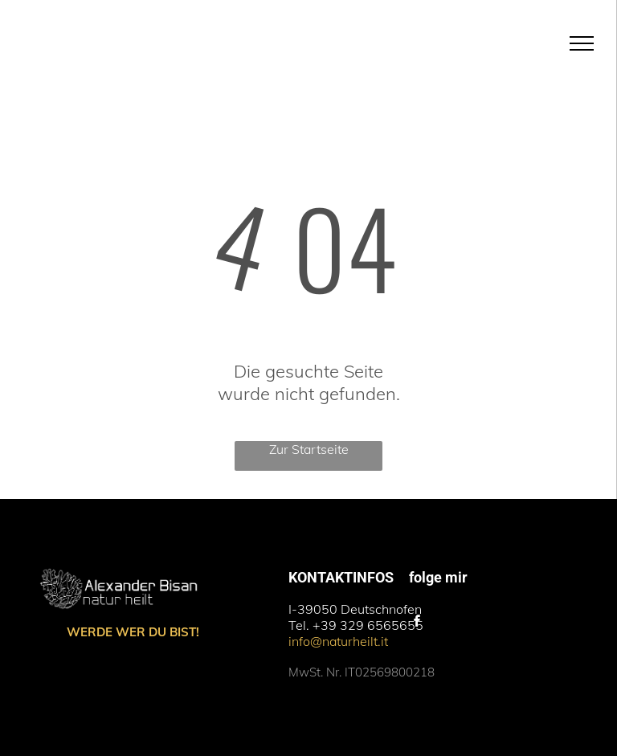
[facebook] (418, 623)
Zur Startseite (309, 449)
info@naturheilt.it (338, 641)
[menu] (582, 43)
